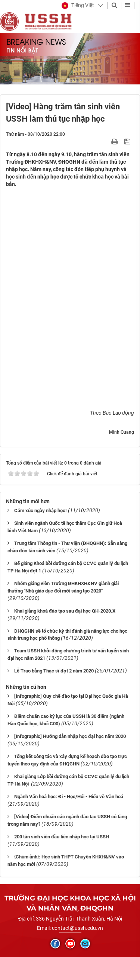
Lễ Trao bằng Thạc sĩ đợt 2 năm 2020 (54, 671)
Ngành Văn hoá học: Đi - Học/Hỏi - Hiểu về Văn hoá (68, 796)
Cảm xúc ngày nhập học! (40, 510)
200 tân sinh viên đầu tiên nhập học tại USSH (61, 836)
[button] (78, 5)
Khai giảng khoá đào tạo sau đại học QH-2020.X (64, 611)
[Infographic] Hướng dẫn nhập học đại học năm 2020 (70, 736)
